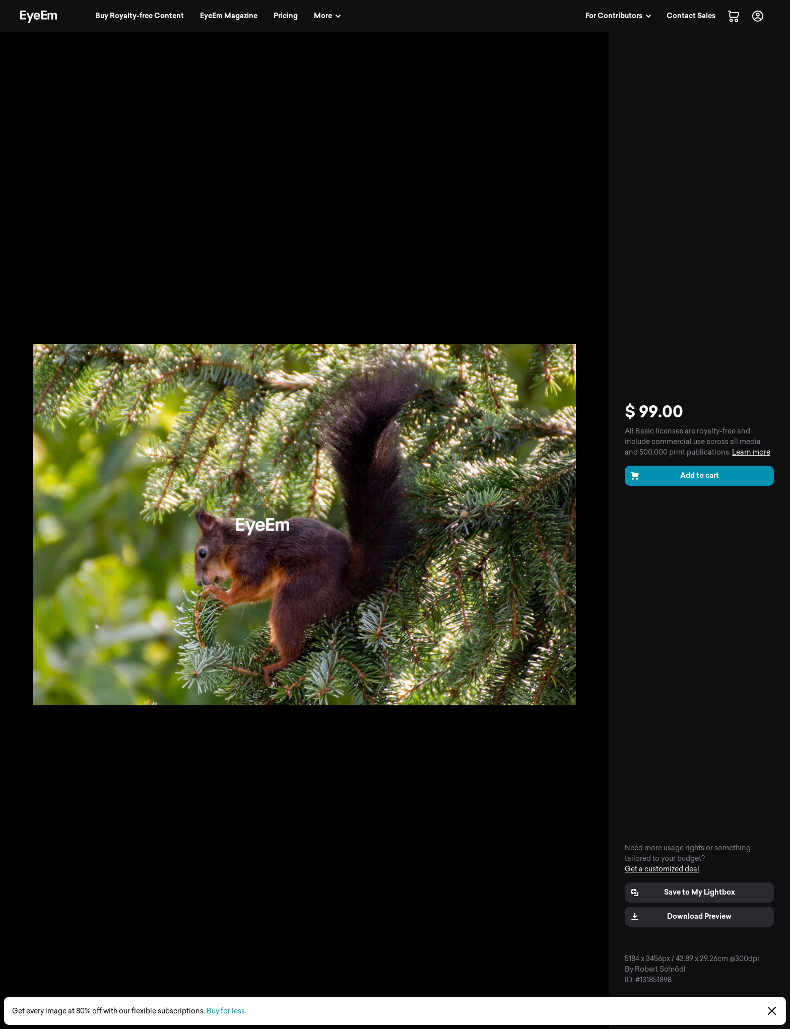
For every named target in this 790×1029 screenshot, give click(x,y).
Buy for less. (226, 1011)
